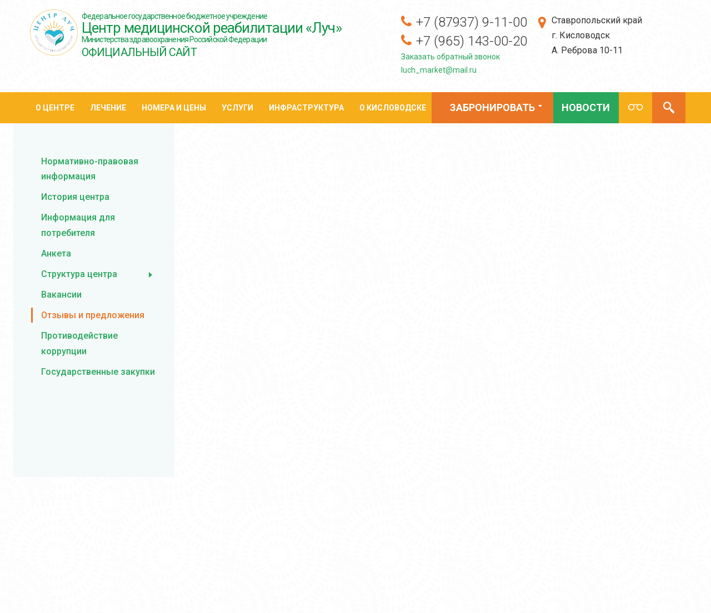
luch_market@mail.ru (439, 70)
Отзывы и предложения (92, 315)
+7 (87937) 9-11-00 (471, 22)
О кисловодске (392, 107)
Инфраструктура (306, 107)
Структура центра (79, 274)
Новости (586, 107)
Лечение (108, 107)
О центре (55, 107)
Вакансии (61, 294)
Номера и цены (174, 107)
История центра (75, 197)
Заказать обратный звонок (450, 56)
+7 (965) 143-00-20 (471, 41)
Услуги (237, 107)
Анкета (56, 253)
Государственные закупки (98, 371)
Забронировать (491, 109)
